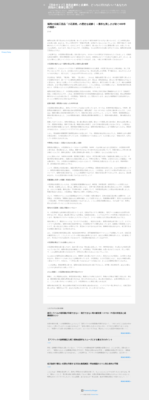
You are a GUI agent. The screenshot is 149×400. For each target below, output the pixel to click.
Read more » (126, 333)
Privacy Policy (6, 52)
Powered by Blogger (89, 390)
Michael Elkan (94, 394)
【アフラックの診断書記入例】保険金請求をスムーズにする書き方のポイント (79, 340)
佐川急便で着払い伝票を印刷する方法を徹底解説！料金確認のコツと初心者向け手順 (82, 364)
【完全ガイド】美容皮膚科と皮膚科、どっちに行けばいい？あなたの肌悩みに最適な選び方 (87, 6)
